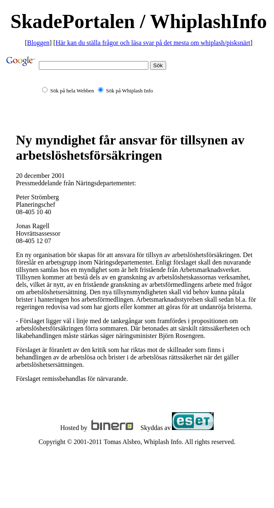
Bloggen (38, 42)
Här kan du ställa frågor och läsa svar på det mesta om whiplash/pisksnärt (152, 42)
